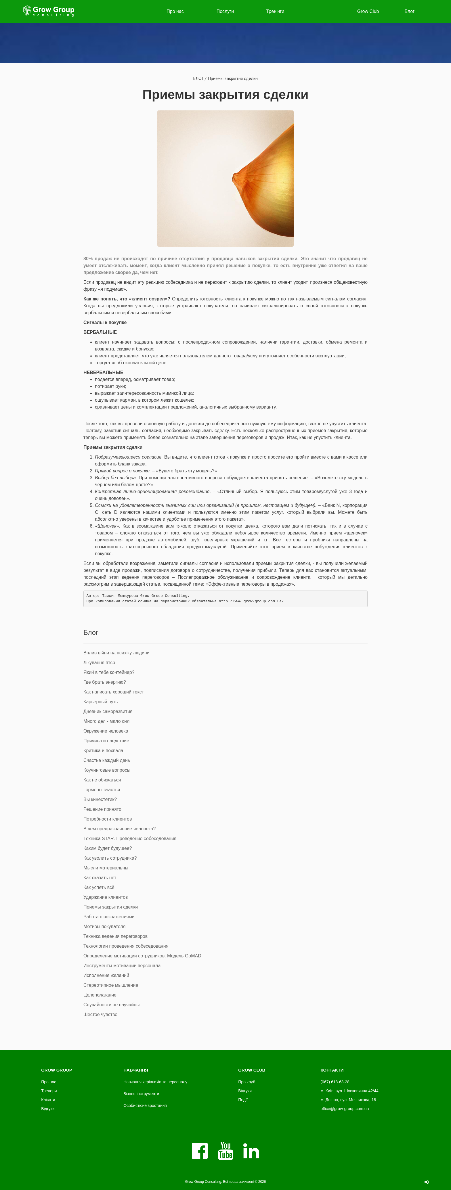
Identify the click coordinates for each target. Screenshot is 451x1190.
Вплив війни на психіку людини (116, 652)
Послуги (225, 11)
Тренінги (275, 11)
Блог (409, 11)
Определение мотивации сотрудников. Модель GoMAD (142, 955)
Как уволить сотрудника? (110, 858)
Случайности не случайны (111, 1004)
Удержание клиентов (105, 897)
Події (243, 1099)
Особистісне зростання (145, 1105)
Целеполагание (99, 994)
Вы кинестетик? (100, 799)
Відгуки (48, 1108)
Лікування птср (99, 662)
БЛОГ (198, 78)
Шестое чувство (100, 1014)
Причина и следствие (106, 740)
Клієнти (48, 1099)
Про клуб (246, 1082)
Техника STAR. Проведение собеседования (129, 838)
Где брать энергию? (104, 682)
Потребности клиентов (107, 819)
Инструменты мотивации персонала (121, 965)
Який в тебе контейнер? (108, 672)
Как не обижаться (102, 779)
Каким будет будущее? (107, 848)
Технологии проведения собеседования (125, 946)
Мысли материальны (105, 867)
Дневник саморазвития (107, 711)
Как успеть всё (98, 887)
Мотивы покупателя (104, 926)
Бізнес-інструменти (141, 1093)
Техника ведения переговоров (115, 936)
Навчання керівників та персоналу (155, 1082)
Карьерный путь (100, 701)
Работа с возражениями (109, 916)
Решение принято (102, 809)
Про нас (175, 11)
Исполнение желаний (106, 975)
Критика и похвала (103, 750)
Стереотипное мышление (110, 985)
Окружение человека (105, 731)
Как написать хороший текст (113, 691)
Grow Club (368, 11)
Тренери (49, 1091)
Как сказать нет (99, 877)
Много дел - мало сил (106, 721)
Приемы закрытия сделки (225, 94)
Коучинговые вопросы (106, 770)
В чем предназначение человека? (119, 828)
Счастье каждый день (106, 760)
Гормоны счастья (101, 789)
